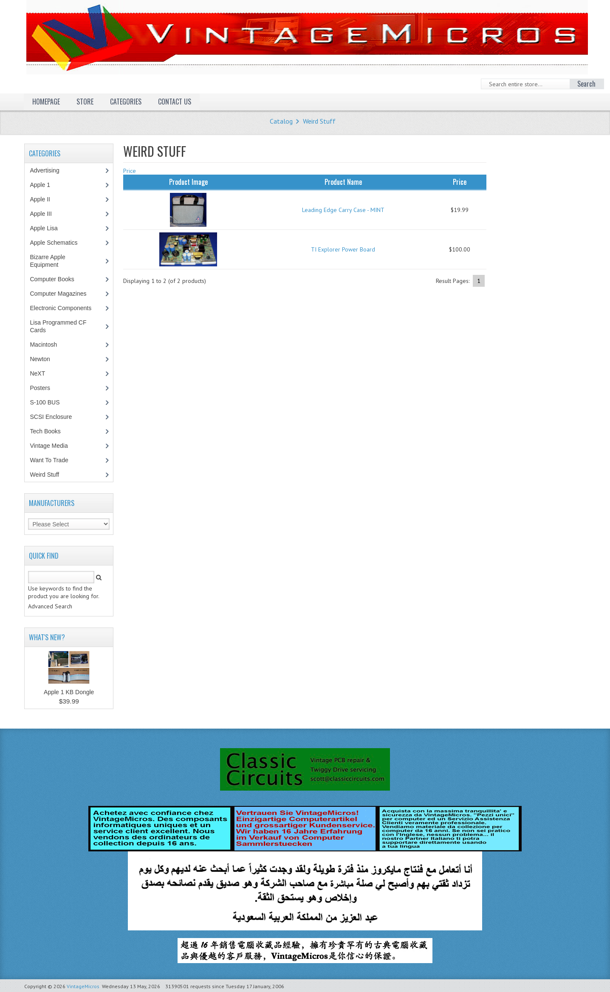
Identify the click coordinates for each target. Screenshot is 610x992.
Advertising (49, 170)
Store (84, 101)
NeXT (37, 373)
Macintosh (48, 344)
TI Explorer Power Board (343, 249)
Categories (125, 101)
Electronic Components (65, 308)
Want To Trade (49, 460)
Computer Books (58, 279)
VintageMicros (83, 986)
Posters (44, 387)
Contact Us (174, 101)
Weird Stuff (319, 121)
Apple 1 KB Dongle (69, 692)
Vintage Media (53, 445)
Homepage (46, 101)
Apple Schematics (58, 242)
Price (129, 171)
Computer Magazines (64, 293)
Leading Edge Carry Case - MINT (343, 210)
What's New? (47, 637)
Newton (40, 359)
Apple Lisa (50, 228)
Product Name (343, 182)
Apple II (44, 199)
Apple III (45, 213)
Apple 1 (44, 184)
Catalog (281, 121)
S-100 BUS (49, 402)
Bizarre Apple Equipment (48, 261)
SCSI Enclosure (55, 416)
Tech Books (51, 431)
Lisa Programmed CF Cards (58, 326)
